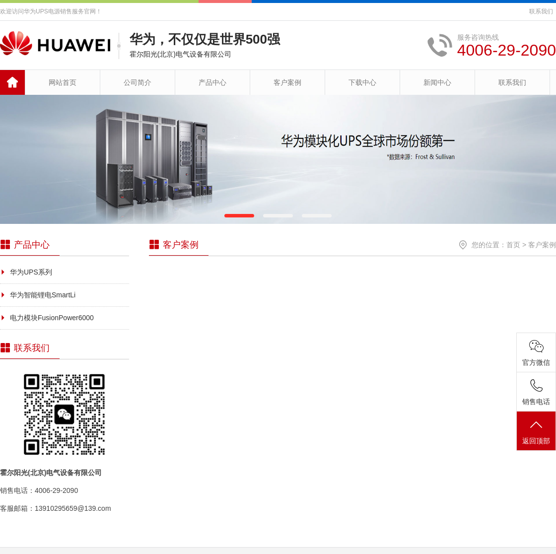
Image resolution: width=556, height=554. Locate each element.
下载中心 (362, 82)
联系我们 (541, 11)
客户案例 (287, 82)
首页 (513, 245)
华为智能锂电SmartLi (42, 295)
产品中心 (212, 82)
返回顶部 (536, 431)
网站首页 (62, 82)
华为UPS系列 (31, 272)
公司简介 (137, 82)
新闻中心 (437, 82)
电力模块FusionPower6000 (52, 318)
